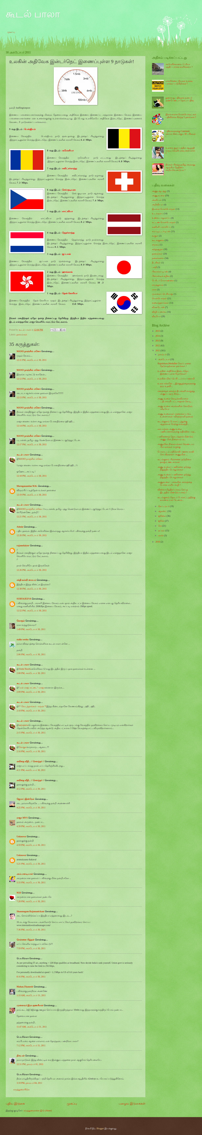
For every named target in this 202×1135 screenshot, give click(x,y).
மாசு (154, 289)
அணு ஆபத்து (159, 191)
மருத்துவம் (157, 285)
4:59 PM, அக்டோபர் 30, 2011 (31, 845)
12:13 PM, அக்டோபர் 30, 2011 (32, 397)
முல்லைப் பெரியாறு (162, 294)
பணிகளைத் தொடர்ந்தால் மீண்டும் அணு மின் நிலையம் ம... (175, 438)
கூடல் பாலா (33, 14)
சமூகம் (155, 244)
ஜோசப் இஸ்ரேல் (25, 799)
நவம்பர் (162, 354)
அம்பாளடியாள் (25, 874)
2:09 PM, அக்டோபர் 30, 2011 (31, 692)
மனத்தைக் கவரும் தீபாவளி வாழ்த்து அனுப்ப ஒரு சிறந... (176, 392)
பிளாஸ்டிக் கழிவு (160, 276)
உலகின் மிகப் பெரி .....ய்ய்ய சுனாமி (175, 378)
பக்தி (154, 267)
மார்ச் (161, 535)
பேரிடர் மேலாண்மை (163, 280)
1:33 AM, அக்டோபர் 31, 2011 (31, 995)
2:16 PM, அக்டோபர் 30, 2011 (31, 751)
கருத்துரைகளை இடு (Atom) (37, 1110)
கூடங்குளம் (158, 240)
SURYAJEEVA (24, 599)
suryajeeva (23, 725)
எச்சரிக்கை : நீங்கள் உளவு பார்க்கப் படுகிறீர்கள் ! (179, 82)
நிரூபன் (21, 1055)
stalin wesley (23, 639)
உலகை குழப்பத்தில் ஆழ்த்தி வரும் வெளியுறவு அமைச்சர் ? (180, 151)
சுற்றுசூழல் (157, 249)
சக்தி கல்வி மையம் (26, 580)
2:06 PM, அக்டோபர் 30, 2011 (31, 654)
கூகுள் (155, 236)
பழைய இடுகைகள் (132, 1103)
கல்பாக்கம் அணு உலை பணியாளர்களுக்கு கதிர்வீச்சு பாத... (176, 430)
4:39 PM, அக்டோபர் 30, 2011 (31, 826)
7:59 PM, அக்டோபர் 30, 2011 (31, 948)
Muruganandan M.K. (27, 486)
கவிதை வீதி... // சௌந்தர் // (30, 761)
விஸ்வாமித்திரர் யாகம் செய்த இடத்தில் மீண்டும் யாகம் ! (172, 491)
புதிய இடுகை (15, 1103)
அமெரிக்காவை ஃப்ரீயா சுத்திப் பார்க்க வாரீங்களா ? (179, 65)
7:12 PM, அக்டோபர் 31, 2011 (31, 1045)
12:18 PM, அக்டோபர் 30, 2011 (32, 476)
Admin (20, 527)
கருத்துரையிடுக (21, 1089)
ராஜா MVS (22, 818)
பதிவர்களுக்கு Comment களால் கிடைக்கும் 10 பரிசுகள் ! (181, 134)
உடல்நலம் (157, 213)
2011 (157, 350)
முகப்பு (11, 32)
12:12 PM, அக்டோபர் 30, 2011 (32, 379)
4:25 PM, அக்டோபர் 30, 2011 (31, 807)
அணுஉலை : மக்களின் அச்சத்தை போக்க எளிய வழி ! (174, 483)
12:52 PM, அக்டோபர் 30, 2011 (32, 610)
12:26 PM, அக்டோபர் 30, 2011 (32, 535)
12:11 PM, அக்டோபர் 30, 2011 (31, 360)
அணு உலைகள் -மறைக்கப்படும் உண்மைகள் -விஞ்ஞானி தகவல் (175, 415)
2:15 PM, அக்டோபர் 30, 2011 (31, 732)
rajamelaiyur (23, 545)
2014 (157, 336)
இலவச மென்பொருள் (163, 209)
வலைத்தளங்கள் (160, 303)
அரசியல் (156, 200)
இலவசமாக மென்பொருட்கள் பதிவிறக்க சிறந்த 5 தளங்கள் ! (181, 115)
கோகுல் (21, 621)
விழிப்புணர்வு (159, 312)
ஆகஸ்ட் (162, 511)
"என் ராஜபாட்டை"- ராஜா (32, 687)
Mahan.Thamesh (25, 986)
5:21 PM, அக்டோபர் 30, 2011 (31, 864)
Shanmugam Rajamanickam (30, 911)
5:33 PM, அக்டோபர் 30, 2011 (31, 882)
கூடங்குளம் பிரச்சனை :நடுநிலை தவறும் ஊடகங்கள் (174, 460)
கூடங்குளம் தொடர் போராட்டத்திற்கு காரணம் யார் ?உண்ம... (176, 498)
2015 (157, 331)
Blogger (100, 1128)
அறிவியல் (157, 204)
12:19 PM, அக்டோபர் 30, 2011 (32, 495)
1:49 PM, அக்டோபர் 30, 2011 (31, 629)
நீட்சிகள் (156, 262)
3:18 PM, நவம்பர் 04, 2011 (29, 1083)
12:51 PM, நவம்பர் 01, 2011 (30, 1064)
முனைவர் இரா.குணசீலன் (30, 1005)
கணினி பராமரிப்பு (161, 227)
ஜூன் (161, 521)
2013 (157, 340)
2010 (157, 542)
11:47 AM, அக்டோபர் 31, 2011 (32, 1027)
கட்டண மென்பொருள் (163, 222)
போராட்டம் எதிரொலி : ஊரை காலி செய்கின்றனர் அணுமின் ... (175, 453)
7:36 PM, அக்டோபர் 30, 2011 (31, 929)
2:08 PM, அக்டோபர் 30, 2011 (31, 673)
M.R (19, 893)
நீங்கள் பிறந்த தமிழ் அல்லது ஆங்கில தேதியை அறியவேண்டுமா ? (180, 167)
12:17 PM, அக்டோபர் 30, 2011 (32, 444)
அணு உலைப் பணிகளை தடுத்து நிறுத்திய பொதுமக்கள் (174, 468)
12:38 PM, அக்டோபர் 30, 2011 (32, 589)
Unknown (21, 836)
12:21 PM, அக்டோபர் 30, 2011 (32, 516)
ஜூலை (162, 516)
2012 (157, 345)
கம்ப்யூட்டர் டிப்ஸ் (161, 231)
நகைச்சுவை (158, 258)
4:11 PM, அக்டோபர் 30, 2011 (31, 770)
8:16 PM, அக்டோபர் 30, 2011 (31, 976)
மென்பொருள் (159, 298)
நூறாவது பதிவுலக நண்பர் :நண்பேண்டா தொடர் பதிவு (180, 99)
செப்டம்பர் (164, 506)
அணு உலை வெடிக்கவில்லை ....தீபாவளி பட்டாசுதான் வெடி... (174, 400)
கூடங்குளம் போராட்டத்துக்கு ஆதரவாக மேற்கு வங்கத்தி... (173, 423)
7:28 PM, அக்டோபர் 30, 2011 (31, 901)
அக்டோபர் (164, 359)
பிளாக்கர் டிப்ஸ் (160, 271)
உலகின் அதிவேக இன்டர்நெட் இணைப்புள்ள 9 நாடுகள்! (173, 372)
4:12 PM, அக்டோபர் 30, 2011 (31, 789)
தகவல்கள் (21, 334)
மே (160, 526)
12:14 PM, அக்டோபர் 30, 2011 (32, 426)
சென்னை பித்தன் (25, 939)
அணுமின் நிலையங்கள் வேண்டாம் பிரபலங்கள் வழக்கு (175, 445)
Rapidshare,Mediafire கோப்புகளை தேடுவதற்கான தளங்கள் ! (174, 365)
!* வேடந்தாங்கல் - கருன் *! (32, 706)
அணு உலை (158, 195)
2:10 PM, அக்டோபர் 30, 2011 (31, 710)
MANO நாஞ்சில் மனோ (29, 351)
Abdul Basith (25, 669)
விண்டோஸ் (158, 307)
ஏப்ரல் (161, 530)
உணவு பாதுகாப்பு (161, 218)
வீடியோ (156, 316)
